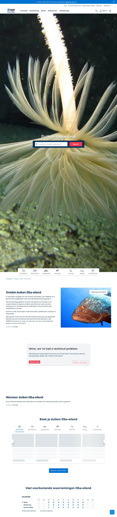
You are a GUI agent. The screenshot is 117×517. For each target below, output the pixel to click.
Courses (72, 428)
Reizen (43, 11)
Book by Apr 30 (71, 2)
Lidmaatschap (64, 11)
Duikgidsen (9, 279)
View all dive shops (58, 471)
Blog (65, 5)
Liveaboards (45, 428)
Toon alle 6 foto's (98, 292)
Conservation (97, 428)
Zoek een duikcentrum (74, 5)
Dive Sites (57, 428)
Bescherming (34, 11)
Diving (85, 428)
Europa (16, 279)
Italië (21, 279)
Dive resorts (32, 428)
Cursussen (24, 11)
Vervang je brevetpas (89, 5)
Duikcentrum (52, 11)
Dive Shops (19, 428)
